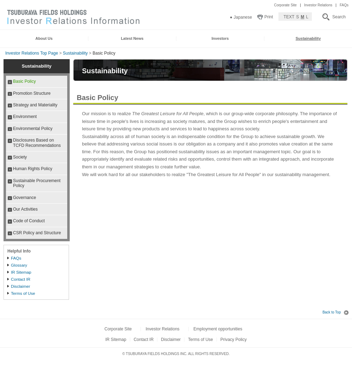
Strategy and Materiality (35, 104)
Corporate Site (285, 5)
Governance (24, 197)
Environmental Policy (32, 128)
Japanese (243, 17)
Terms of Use (23, 293)
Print (268, 16)
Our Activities (25, 209)
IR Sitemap (21, 272)
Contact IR (20, 279)
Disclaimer (20, 286)
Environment (25, 116)
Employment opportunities (217, 329)
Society (20, 157)
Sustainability (75, 53)
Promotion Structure (32, 93)
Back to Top (335, 312)
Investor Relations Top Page (31, 53)
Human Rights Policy (32, 168)
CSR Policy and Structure (37, 232)
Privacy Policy (233, 339)
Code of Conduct (29, 220)
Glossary (19, 265)
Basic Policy (24, 81)
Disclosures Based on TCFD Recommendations (37, 143)
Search (339, 16)
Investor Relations (318, 5)
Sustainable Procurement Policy (37, 183)
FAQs (344, 5)
